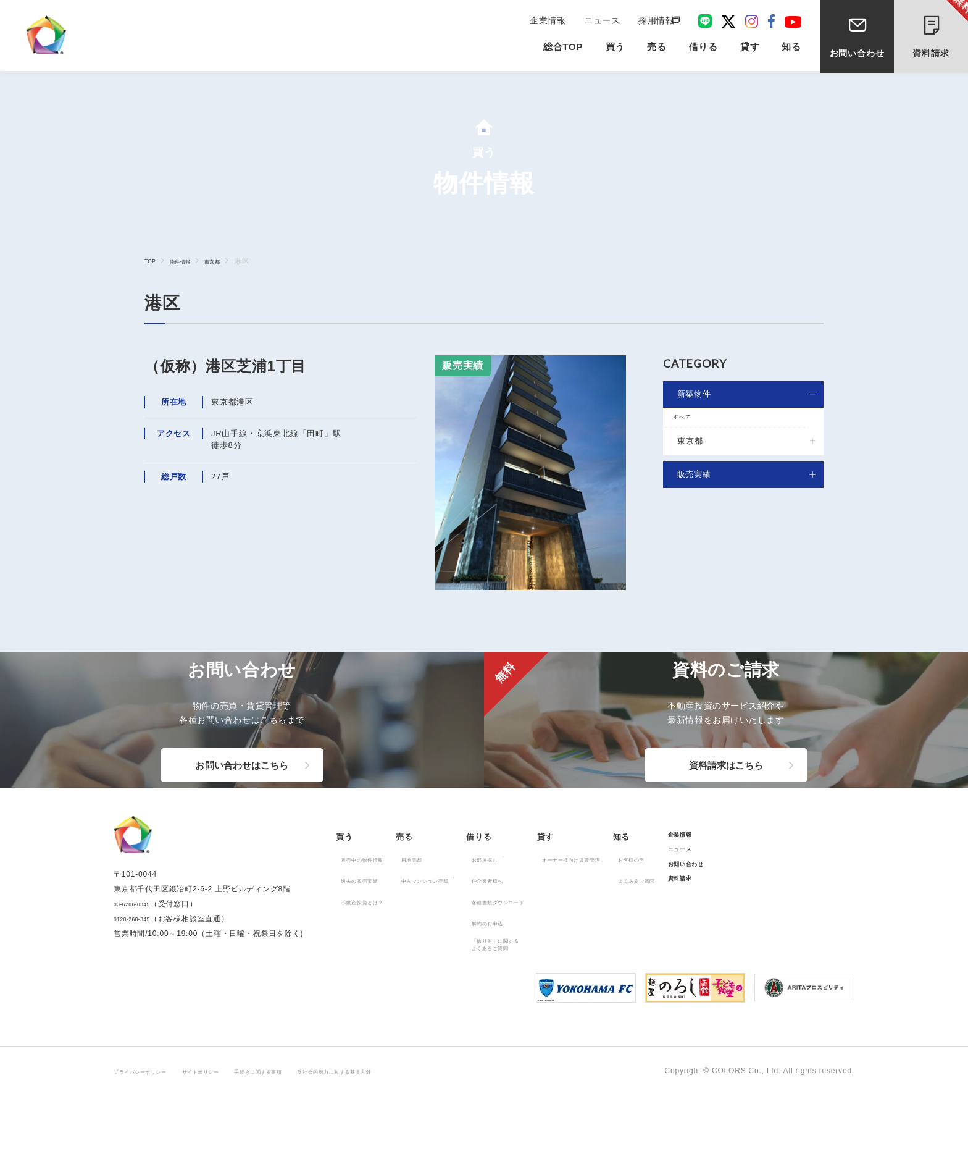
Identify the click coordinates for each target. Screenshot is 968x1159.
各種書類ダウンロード (563, 961)
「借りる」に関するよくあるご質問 (559, 1007)
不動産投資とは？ (374, 961)
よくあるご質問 (757, 939)
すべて (690, 422)
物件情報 (190, 261)
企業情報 (552, 20)
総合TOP (563, 50)
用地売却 (441, 918)
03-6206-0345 (139, 978)
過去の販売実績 (371, 939)
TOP (152, 260)
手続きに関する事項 (314, 1135)
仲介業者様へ (548, 939)
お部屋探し (544, 918)
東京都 (231, 261)
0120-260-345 (139, 992)
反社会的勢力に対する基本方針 (420, 1135)
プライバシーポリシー (153, 1135)
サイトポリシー (236, 1135)
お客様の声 (749, 918)
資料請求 (941, 29)
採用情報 (655, 20)
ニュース (603, 20)
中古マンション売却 (461, 939)
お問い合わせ (857, 54)
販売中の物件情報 (374, 918)
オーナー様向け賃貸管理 (666, 918)
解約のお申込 (548, 982)
